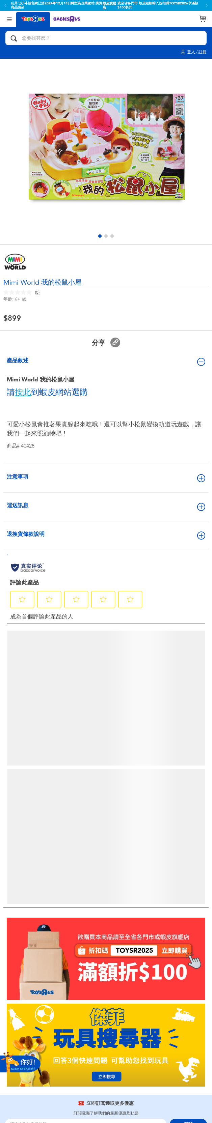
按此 (23, 392)
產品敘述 (106, 361)
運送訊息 (106, 506)
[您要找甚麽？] (106, 38)
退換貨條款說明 (106, 535)
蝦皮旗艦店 (109, 5)
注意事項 (106, 477)
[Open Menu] (9, 19)
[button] (100, 236)
